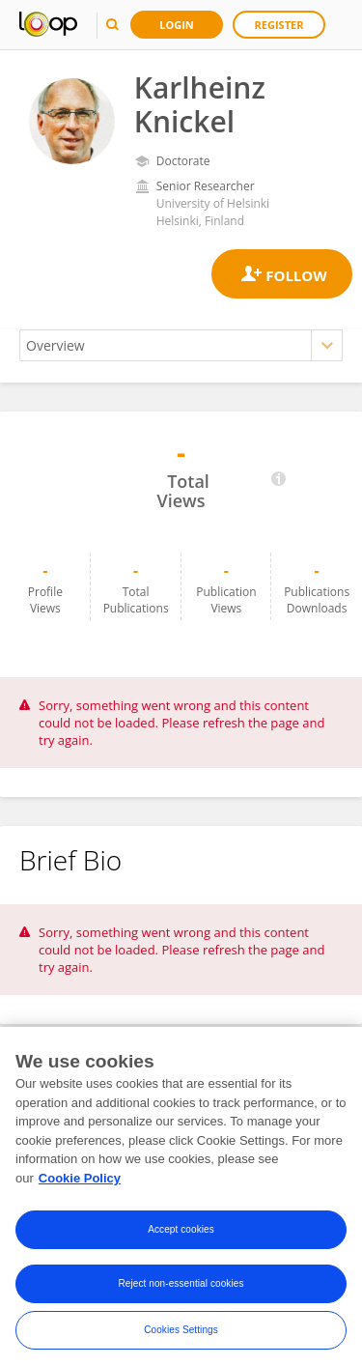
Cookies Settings (181, 1335)
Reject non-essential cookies (180, 1289)
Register (279, 24)
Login (176, 24)
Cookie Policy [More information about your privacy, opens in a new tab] (80, 1183)
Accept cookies (181, 1235)
